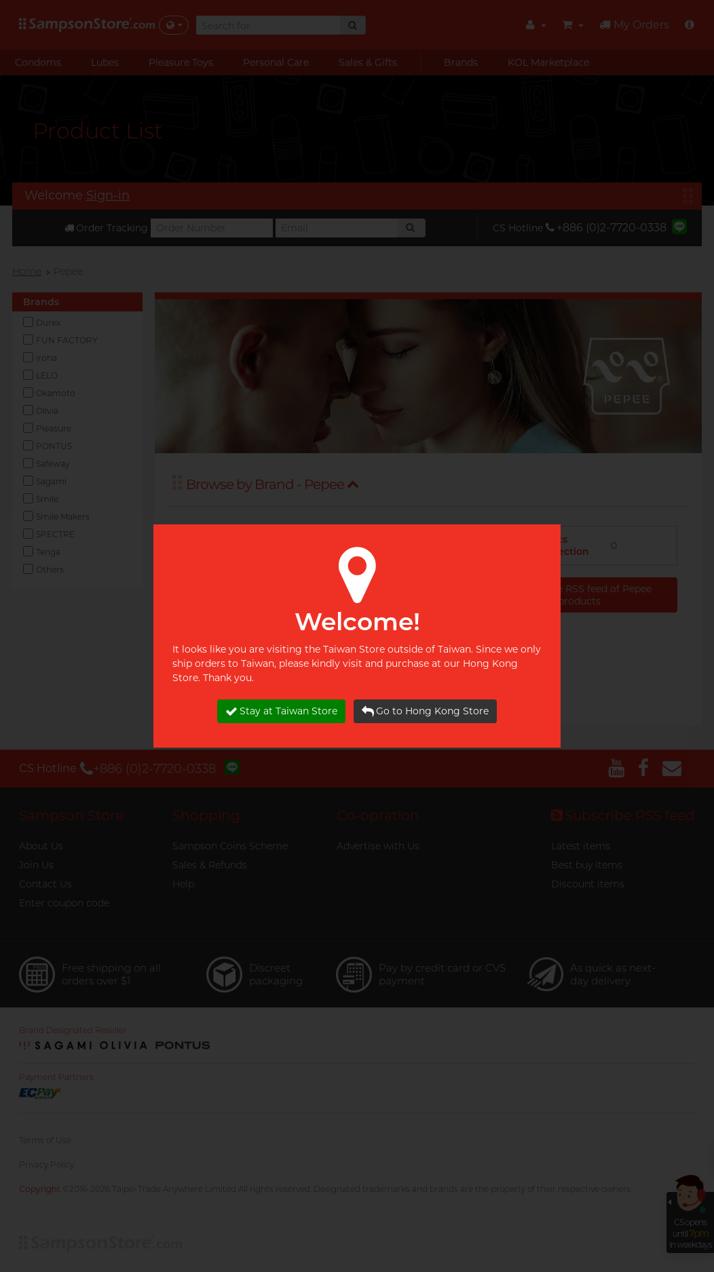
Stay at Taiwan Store (281, 711)
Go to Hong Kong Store (425, 711)
